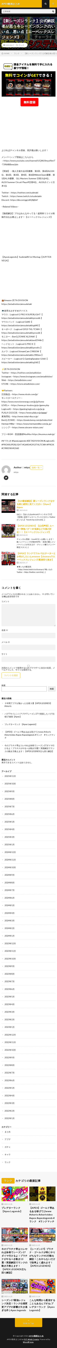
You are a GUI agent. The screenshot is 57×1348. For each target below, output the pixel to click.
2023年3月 (10, 1012)
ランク (21, 45)
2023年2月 (10, 1019)
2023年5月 (10, 996)
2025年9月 (10, 791)
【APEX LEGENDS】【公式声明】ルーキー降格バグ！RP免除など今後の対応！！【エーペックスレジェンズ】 (35, 528)
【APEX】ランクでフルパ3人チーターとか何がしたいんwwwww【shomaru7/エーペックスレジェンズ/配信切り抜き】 (36, 556)
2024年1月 (10, 936)
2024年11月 (10, 860)
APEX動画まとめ (36, 1336)
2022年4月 (10, 1095)
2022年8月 (10, 1065)
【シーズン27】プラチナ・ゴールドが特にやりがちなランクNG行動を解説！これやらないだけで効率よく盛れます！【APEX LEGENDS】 (42, 1257)
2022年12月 (10, 1035)
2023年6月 (10, 989)
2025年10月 (10, 783)
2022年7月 (10, 1072)
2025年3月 (10, 837)
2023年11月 (10, 951)
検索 (3, 685)
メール (6, 642)
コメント (5, 601)
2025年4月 (10, 829)
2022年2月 (10, 1111)
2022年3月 (10, 1103)
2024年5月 (10, 905)
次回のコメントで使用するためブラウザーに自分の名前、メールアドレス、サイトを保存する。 (28, 669)
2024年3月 (10, 920)
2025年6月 (10, 814)
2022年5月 (10, 1088)
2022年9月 (10, 1057)
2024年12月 (10, 852)
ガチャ (7, 1147)
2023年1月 (10, 1027)
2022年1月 (10, 1118)
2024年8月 (10, 882)
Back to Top (28, 1323)
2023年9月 (10, 966)
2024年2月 (10, 928)
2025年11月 (10, 776)
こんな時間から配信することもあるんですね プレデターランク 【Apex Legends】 (42, 1305)
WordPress (28, 1342)
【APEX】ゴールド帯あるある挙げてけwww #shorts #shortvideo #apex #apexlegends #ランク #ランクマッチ (30, 735)
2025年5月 (10, 822)
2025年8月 (10, 799)
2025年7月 (10, 806)
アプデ (7, 1139)
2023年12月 (10, 943)
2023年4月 (10, 1004)
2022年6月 (10, 1080)
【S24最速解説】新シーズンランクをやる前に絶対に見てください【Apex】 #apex (35, 504)
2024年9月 (10, 875)
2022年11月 (10, 1042)
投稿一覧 (36, 467)
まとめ (7, 1132)
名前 (5, 630)
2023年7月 (10, 981)
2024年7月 (10, 890)
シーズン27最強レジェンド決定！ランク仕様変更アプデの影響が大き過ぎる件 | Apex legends (15, 1305)
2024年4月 (10, 913)
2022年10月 (10, 1050)
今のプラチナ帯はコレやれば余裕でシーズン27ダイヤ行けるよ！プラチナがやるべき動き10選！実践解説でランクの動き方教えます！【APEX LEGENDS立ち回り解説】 (29, 748)
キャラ (7, 1154)
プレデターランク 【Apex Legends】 (21, 724)
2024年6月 (10, 898)
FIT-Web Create (31, 1339)
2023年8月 (10, 974)
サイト (4, 654)
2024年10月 (10, 867)
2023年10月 (10, 958)
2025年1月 (10, 844)
